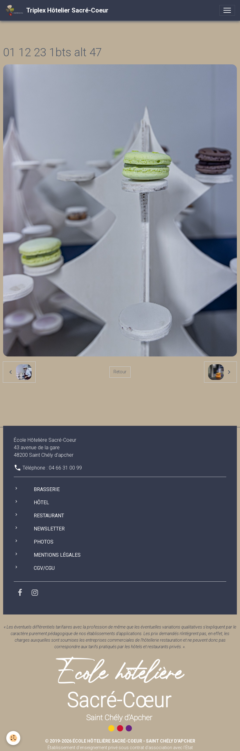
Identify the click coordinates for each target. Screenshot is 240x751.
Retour (120, 371)
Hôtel (41, 502)
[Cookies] (13, 738)
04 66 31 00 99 (65, 468)
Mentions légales (57, 555)
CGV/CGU (44, 568)
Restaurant (49, 516)
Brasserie (47, 489)
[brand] (56, 10)
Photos (43, 542)
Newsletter (49, 529)
